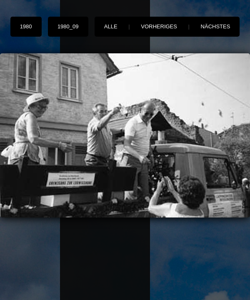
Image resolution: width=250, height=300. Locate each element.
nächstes (215, 26)
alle (111, 26)
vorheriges (159, 26)
